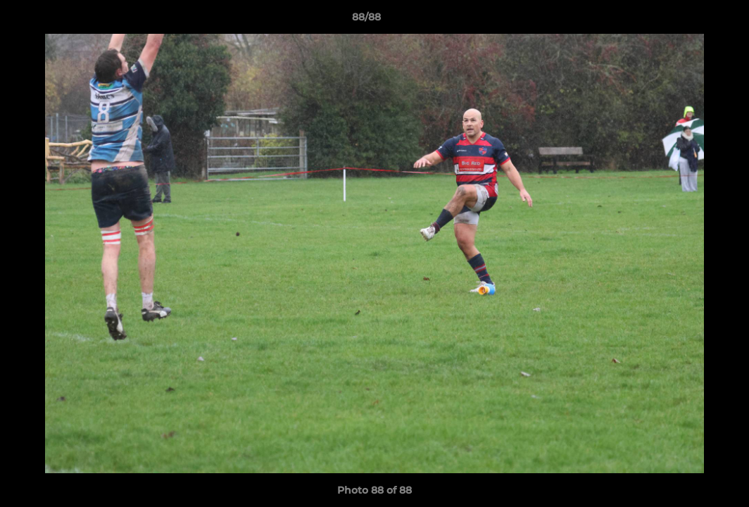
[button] (689, 20)
